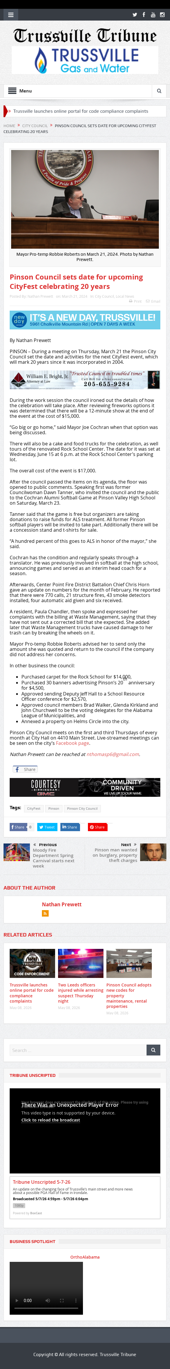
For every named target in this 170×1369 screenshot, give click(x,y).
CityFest (33, 808)
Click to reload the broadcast (50, 1120)
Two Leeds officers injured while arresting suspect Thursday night (80, 993)
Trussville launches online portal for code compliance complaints (80, 111)
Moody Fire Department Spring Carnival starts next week (53, 858)
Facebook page (72, 743)
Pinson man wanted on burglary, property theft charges (115, 855)
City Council (104, 296)
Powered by (27, 1213)
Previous (45, 845)
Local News (125, 296)
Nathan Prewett (40, 296)
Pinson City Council (82, 808)
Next (129, 844)
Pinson (53, 808)
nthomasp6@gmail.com (112, 754)
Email (153, 301)
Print (135, 301)
